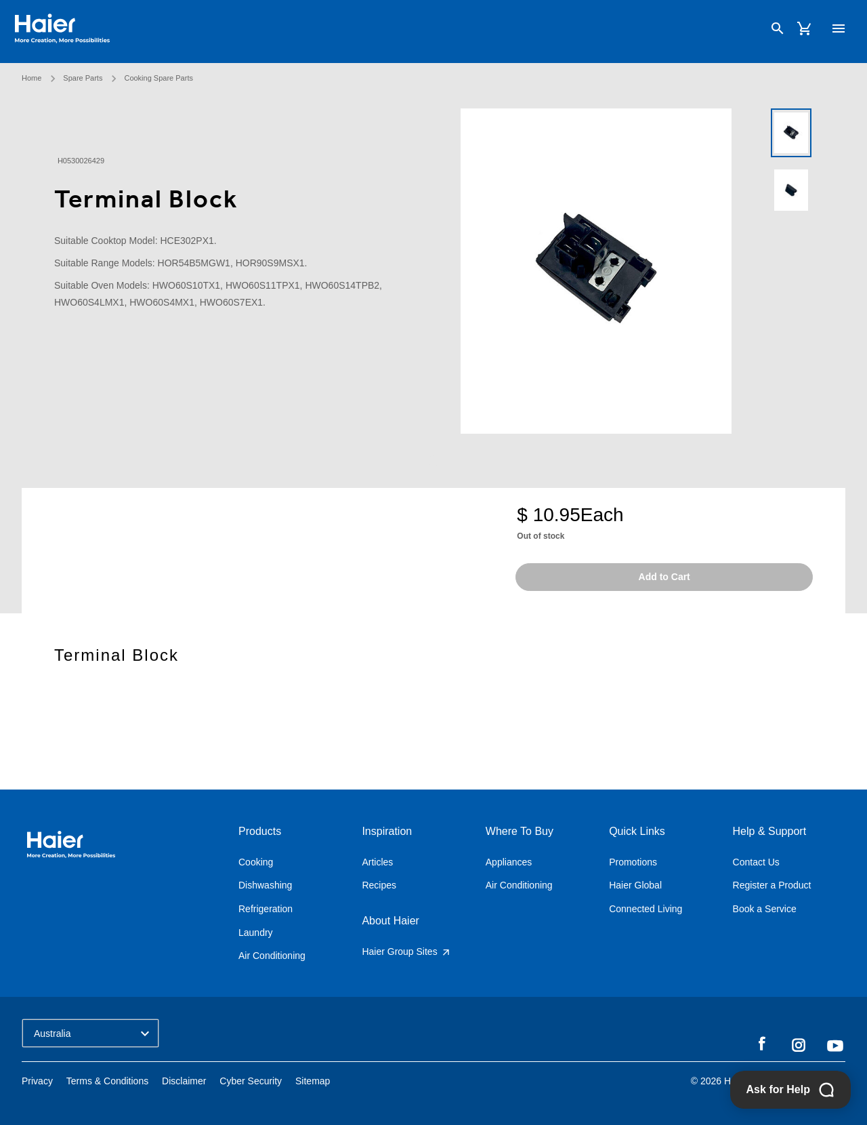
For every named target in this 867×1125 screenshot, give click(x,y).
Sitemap (312, 1081)
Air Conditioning (271, 955)
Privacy (37, 1081)
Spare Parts (82, 72)
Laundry (255, 932)
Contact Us (756, 862)
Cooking (255, 862)
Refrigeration (265, 908)
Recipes (379, 885)
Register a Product (772, 885)
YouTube (835, 1046)
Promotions (633, 862)
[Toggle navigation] (831, 29)
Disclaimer (184, 1081)
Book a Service (765, 908)
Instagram (798, 1044)
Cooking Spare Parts (158, 72)
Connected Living (645, 908)
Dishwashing (265, 885)
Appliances (509, 862)
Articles (377, 862)
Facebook (762, 1044)
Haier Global (635, 885)
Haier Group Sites (406, 951)
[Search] (771, 30)
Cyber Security (250, 1081)
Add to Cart (664, 576)
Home (31, 72)
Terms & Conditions (107, 1081)
